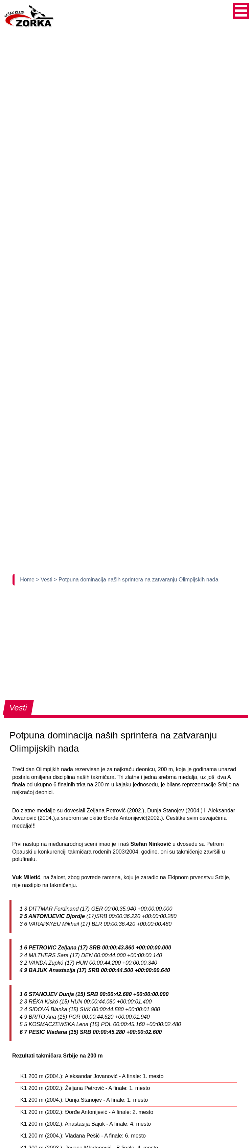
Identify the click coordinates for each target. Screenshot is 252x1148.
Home (28, 579)
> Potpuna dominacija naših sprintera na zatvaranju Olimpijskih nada (136, 579)
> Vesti (45, 579)
